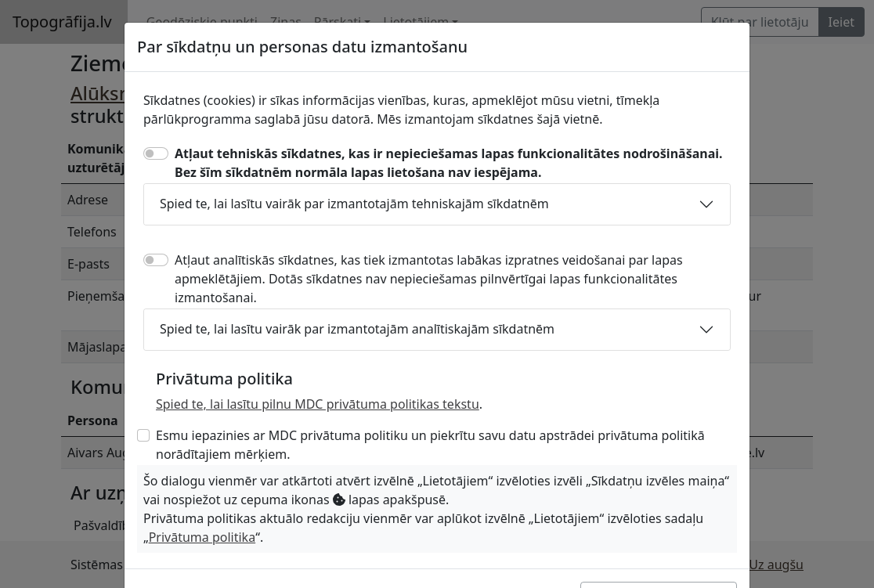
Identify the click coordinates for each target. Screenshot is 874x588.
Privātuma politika (202, 537)
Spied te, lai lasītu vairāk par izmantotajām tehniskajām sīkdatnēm (354, 203)
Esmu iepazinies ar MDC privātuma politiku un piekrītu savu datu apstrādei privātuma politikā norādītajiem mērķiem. (430, 445)
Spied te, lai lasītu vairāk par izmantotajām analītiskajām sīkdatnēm (357, 328)
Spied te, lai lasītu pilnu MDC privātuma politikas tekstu (317, 404)
